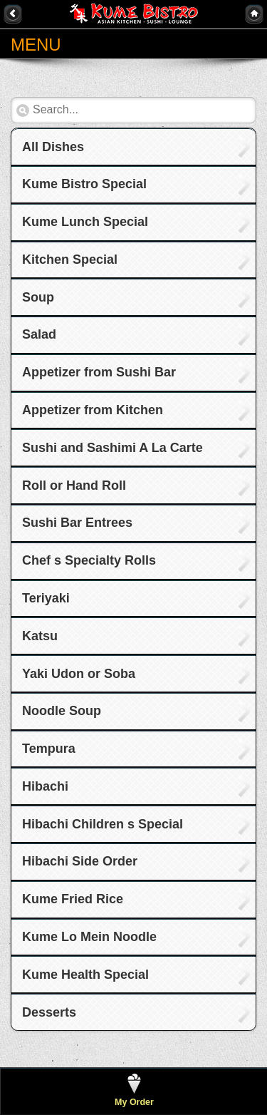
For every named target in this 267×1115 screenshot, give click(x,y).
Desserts (49, 1012)
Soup (38, 297)
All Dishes (53, 147)
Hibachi (45, 786)
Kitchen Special (69, 259)
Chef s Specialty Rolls (89, 560)
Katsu (40, 636)
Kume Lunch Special (85, 222)
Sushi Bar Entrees (77, 522)
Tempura (48, 748)
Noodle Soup (61, 711)
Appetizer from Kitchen (92, 410)
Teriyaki (46, 598)
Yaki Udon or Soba (78, 674)
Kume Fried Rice (72, 899)
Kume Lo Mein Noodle (89, 937)
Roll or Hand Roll (74, 485)
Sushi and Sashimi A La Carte (112, 448)
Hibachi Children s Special (102, 824)
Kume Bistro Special (84, 184)
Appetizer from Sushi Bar (99, 372)
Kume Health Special (85, 974)
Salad (39, 334)
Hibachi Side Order (79, 861)
